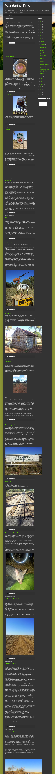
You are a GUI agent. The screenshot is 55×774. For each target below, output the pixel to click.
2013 (41, 86)
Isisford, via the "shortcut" (12, 598)
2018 (41, 32)
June (42, 79)
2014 (41, 38)
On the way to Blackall (11, 533)
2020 (41, 29)
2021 (41, 27)
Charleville (8, 361)
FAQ (9, 15)
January (42, 84)
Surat (6, 217)
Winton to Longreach (11, 663)
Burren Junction (9, 56)
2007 (41, 94)
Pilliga (7, 20)
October (42, 43)
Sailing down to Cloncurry (45, 74)
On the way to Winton (11, 731)
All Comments (42, 104)
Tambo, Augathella (10, 425)
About (12, 15)
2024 (41, 23)
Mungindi (7, 129)
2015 (41, 37)
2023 (41, 24)
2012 (41, 88)
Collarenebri (8, 94)
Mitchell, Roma (9, 242)
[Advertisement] (20, 50)
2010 (41, 91)
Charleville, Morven (10, 313)
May (41, 81)
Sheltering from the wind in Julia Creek (44, 70)
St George (8, 180)
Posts (40, 102)
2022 (41, 26)
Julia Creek (42, 73)
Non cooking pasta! (43, 71)
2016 (41, 35)
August (42, 76)
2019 (41, 30)
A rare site (8, 481)
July (41, 78)
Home (5, 15)
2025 (41, 21)
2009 (41, 92)
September (43, 44)
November (42, 41)
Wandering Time (17, 5)
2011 (41, 89)
